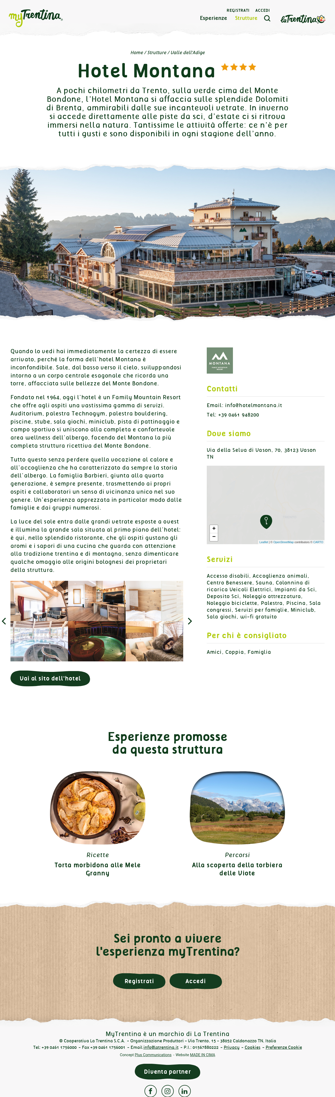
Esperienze (213, 18)
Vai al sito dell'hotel (50, 678)
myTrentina (45, 18)
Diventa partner (167, 1071)
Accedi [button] (196, 981)
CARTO (318, 542)
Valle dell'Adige (187, 52)
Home (136, 52)
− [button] (214, 537)
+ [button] (214, 529)
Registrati (238, 10)
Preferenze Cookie (284, 1047)
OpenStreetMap (283, 542)
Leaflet (263, 542)
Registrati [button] (139, 981)
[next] (189, 621)
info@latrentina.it (160, 1047)
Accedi (262, 10)
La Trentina (303, 18)
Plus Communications (153, 1055)
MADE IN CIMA (202, 1055)
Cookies (252, 1047)
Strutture (246, 18)
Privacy (231, 1047)
